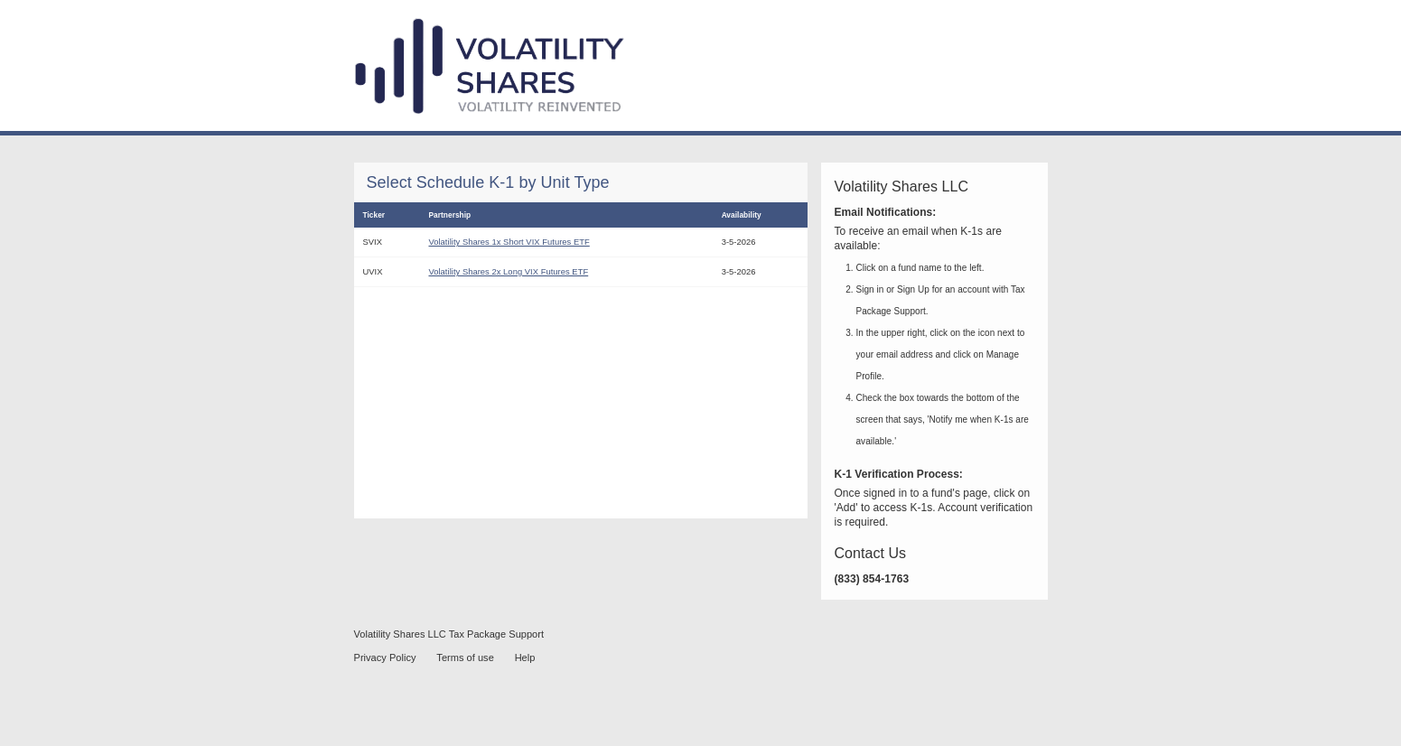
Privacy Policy (385, 657)
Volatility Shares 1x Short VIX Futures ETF (508, 242)
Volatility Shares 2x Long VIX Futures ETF (508, 271)
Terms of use (464, 657)
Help (525, 657)
